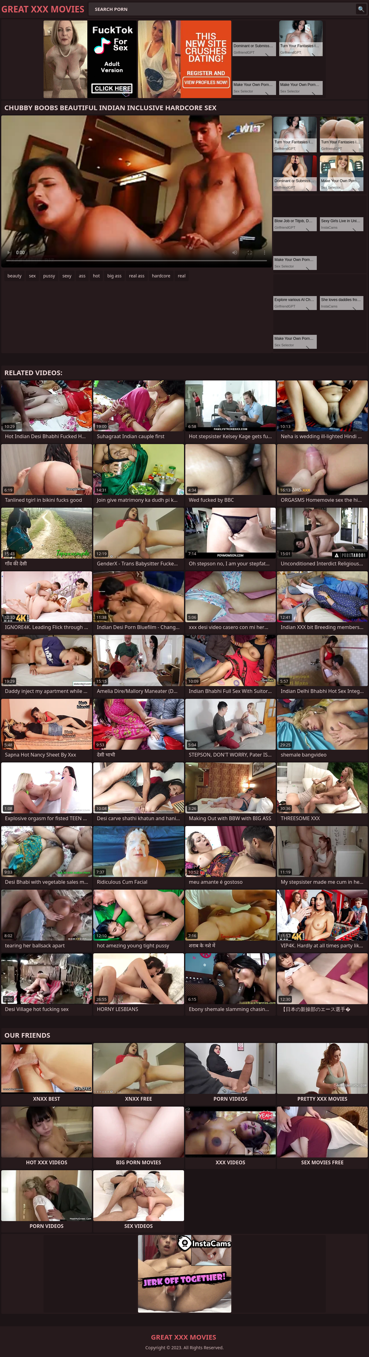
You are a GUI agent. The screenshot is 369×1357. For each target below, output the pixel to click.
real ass (137, 276)
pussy (49, 276)
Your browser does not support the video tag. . (136, 191)
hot (96, 276)
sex (32, 276)
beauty (14, 276)
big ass (114, 276)
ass (82, 276)
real (182, 276)
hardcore (161, 276)
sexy (66, 276)
